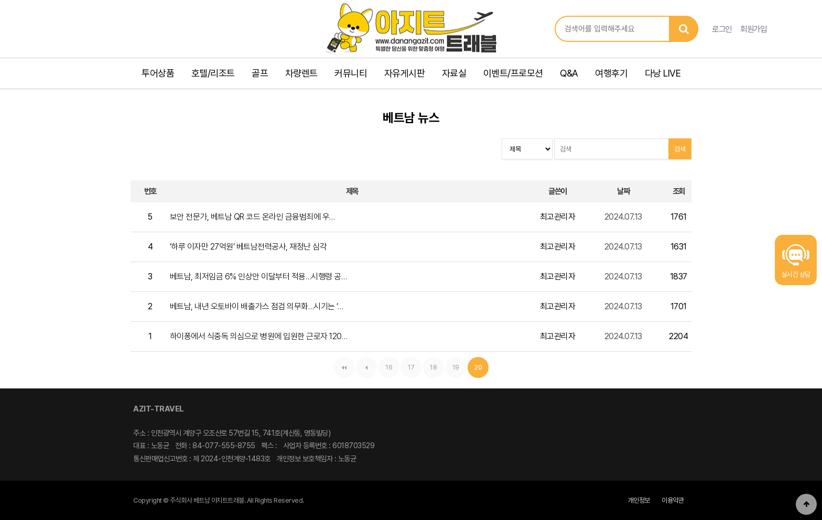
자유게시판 (404, 73)
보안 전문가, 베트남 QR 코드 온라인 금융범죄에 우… (252, 217)
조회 (679, 191)
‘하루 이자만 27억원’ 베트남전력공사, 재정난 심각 (248, 247)
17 (408, 364)
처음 (344, 367)
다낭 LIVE (663, 73)
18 (430, 364)
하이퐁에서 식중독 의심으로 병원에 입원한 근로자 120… (259, 336)
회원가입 (753, 29)
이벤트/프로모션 (513, 73)
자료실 (454, 73)
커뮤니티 (350, 73)
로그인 (722, 29)
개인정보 (639, 500)
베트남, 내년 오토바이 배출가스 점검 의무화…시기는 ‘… (256, 306)
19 (452, 364)
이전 (366, 367)
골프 (260, 73)
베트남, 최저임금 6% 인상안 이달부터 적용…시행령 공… (258, 276)
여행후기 (611, 73)
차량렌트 (301, 73)
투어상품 (158, 73)
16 (385, 364)
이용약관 (673, 500)
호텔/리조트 (213, 73)
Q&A (569, 73)
